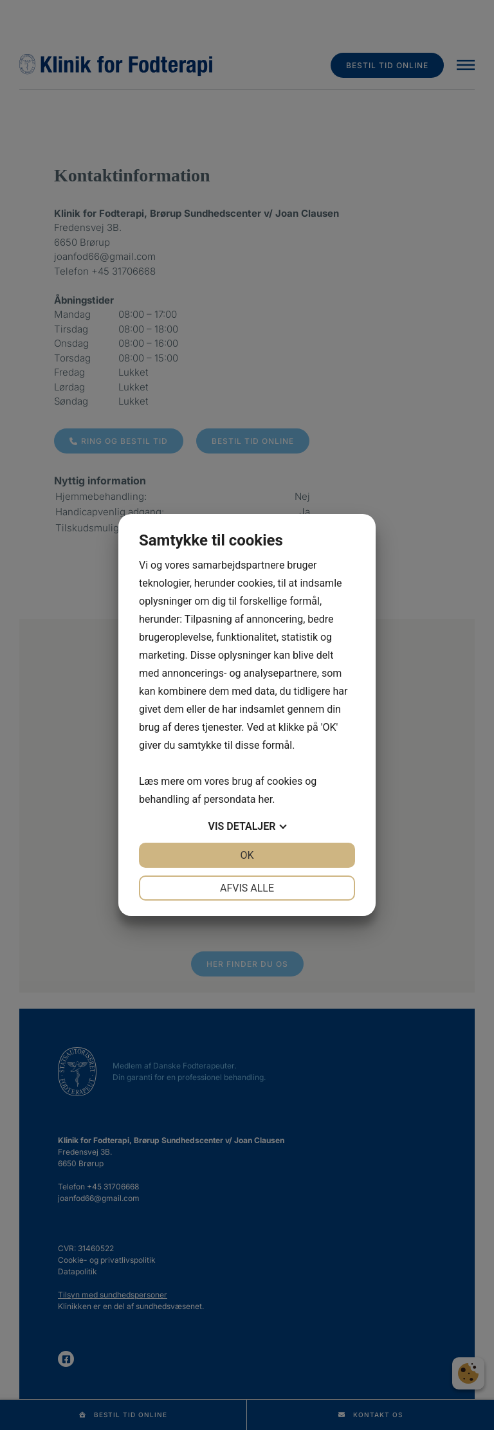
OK (246, 855)
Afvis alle (247, 888)
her (265, 799)
